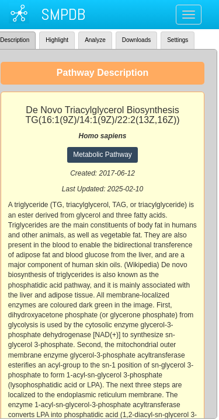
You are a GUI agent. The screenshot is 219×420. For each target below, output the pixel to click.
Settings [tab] (177, 40)
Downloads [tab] (136, 40)
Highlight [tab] (57, 40)
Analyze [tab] (95, 40)
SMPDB (63, 14)
